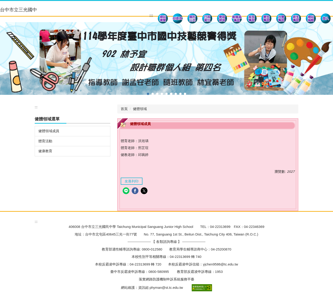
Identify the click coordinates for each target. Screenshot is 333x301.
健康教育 (45, 151)
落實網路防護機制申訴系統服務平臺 (166, 279)
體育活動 (45, 141)
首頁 (124, 109)
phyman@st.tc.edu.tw (166, 287)
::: (151, 16)
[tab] (148, 94)
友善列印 (132, 181)
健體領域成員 (48, 131)
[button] (192, 19)
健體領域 (140, 109)
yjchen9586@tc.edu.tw (220, 264)
